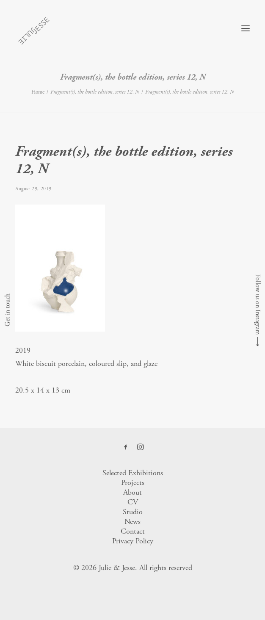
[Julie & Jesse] (33, 28)
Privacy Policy (132, 541)
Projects (132, 482)
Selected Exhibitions (132, 473)
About (132, 492)
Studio (133, 512)
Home (37, 92)
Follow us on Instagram (257, 304)
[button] (245, 28)
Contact (133, 531)
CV (132, 502)
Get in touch (7, 310)
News (132, 521)
